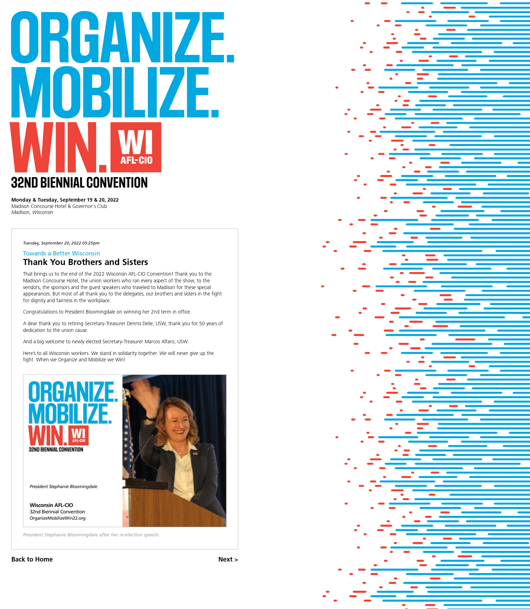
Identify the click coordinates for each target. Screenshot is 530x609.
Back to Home (32, 559)
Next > (228, 559)
